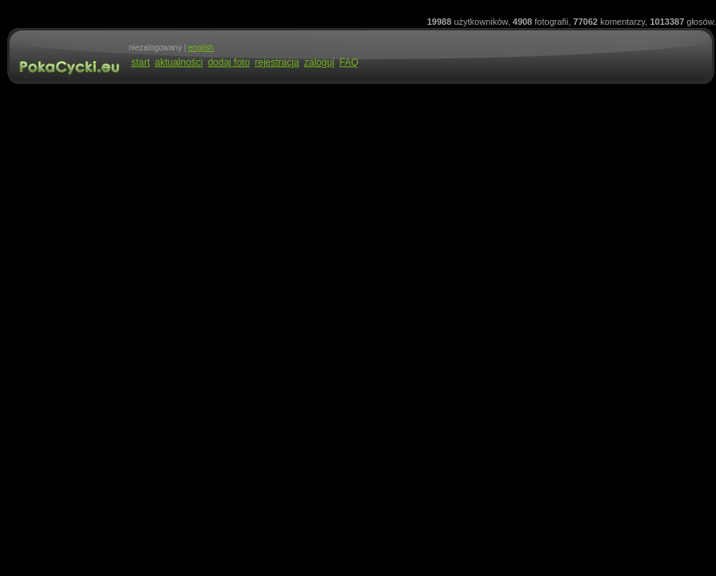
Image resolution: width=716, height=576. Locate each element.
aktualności (178, 62)
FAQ (348, 62)
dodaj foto (229, 62)
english (201, 47)
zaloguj (319, 62)
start (140, 62)
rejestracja (276, 62)
